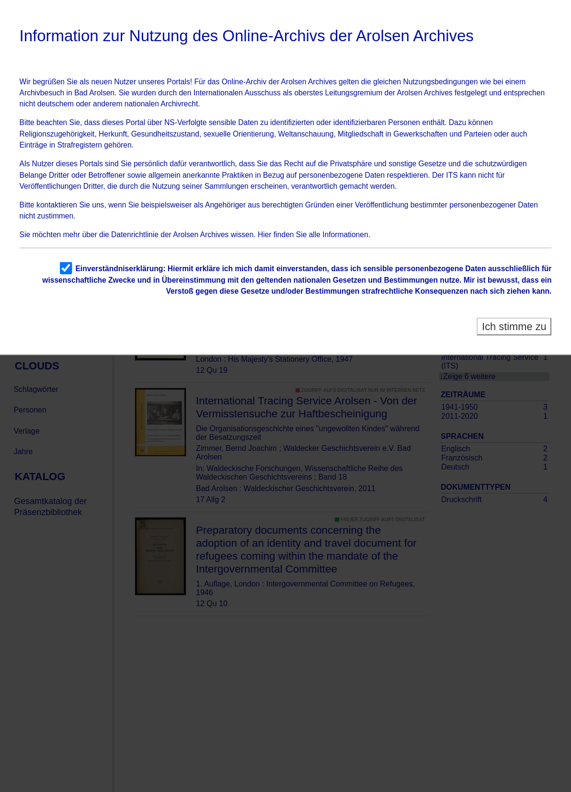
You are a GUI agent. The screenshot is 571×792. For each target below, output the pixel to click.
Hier (265, 234)
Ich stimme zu (514, 327)
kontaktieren (56, 205)
